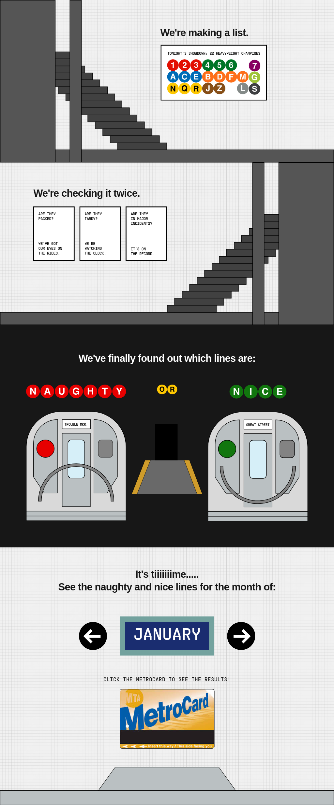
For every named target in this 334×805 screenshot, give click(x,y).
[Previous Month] (93, 636)
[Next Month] (241, 636)
